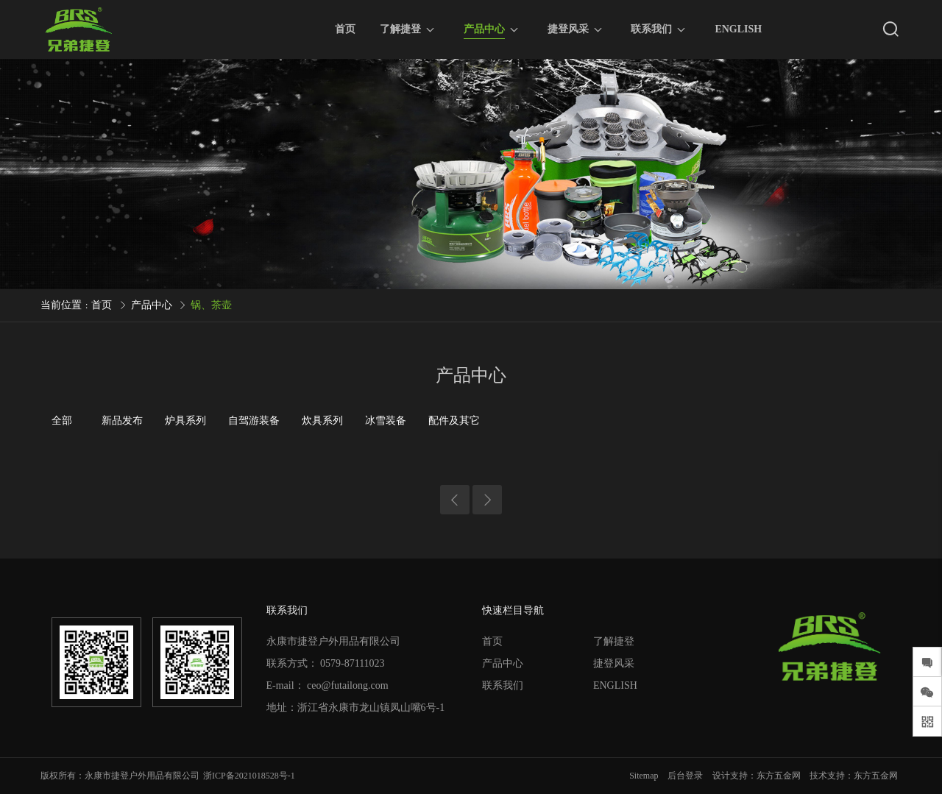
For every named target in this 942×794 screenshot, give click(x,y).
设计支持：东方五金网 (756, 775)
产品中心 (484, 31)
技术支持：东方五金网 (854, 775)
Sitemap (643, 775)
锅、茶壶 (211, 305)
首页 (345, 29)
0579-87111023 (352, 663)
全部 (62, 420)
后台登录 (685, 775)
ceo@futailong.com (347, 685)
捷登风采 (568, 29)
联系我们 (651, 29)
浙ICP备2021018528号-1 (249, 775)
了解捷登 (400, 29)
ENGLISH (738, 29)
